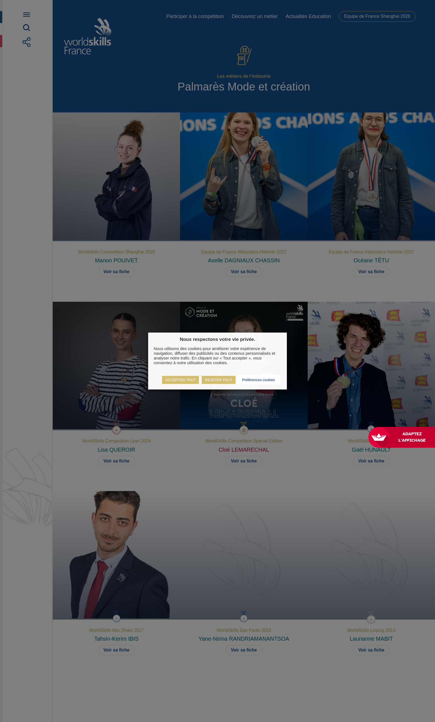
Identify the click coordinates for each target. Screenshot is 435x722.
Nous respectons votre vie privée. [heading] (217, 339)
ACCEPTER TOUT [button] (180, 380)
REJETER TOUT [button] (218, 380)
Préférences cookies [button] (258, 380)
